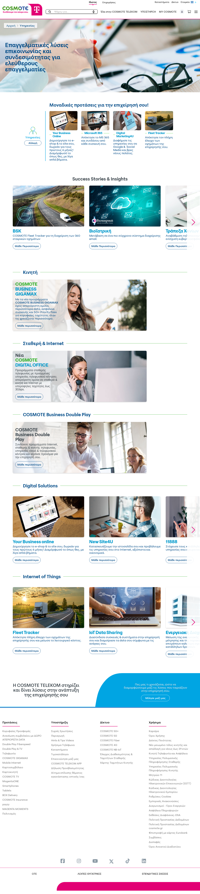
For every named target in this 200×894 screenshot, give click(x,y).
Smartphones (10, 785)
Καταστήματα (162, 2)
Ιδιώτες (93, 2)
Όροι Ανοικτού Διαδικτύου (165, 846)
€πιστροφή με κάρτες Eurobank (168, 832)
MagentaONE (10, 781)
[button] (182, 11)
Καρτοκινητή (10, 772)
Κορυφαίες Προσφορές (16, 731)
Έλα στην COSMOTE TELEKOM (119, 11)
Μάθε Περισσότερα (27, 246)
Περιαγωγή (57, 735)
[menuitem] (63, 861)
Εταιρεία (185, 2)
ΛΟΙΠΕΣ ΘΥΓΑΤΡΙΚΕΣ (89, 873)
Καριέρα (154, 731)
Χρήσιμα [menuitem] (155, 722)
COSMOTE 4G (108, 745)
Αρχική (10, 25)
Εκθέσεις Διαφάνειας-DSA (164, 815)
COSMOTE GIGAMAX (15, 758)
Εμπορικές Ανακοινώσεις (164, 801)
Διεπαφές (154, 842)
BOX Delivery (10, 795)
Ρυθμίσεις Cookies (160, 796)
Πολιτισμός (9, 813)
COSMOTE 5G (108, 735)
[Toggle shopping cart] (191, 11)
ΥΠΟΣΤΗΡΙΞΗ (148, 11)
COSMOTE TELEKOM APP (66, 763)
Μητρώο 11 (155, 775)
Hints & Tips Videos (62, 740)
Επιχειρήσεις (109, 2)
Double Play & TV (12, 748)
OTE (34, 873)
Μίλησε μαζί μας (155, 698)
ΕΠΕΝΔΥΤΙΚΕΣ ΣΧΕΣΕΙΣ (155, 873)
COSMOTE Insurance (15, 799)
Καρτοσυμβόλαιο (12, 767)
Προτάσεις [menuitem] (9, 722)
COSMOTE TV (10, 776)
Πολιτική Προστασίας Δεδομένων (169, 819)
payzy (5, 804)
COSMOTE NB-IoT (110, 749)
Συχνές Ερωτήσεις (62, 731)
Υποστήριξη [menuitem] (59, 722)
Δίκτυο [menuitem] (104, 722)
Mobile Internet (11, 762)
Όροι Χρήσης (157, 735)
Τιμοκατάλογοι (60, 754)
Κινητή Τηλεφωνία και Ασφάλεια (168, 753)
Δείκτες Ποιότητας (160, 740)
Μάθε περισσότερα (29, 325)
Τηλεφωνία (9, 753)
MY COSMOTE (168, 11)
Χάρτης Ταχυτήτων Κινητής (116, 762)
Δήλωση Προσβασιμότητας (67, 768)
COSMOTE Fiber (110, 740)
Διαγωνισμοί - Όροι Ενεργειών (167, 805)
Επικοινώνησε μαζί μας (65, 758)
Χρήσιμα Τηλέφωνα (63, 745)
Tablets (6, 790)
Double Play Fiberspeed (16, 744)
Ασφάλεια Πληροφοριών (163, 810)
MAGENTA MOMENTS (15, 809)
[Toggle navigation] (195, 12)
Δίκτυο (174, 2)
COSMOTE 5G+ (109, 731)
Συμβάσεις (155, 837)
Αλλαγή (33, 143)
